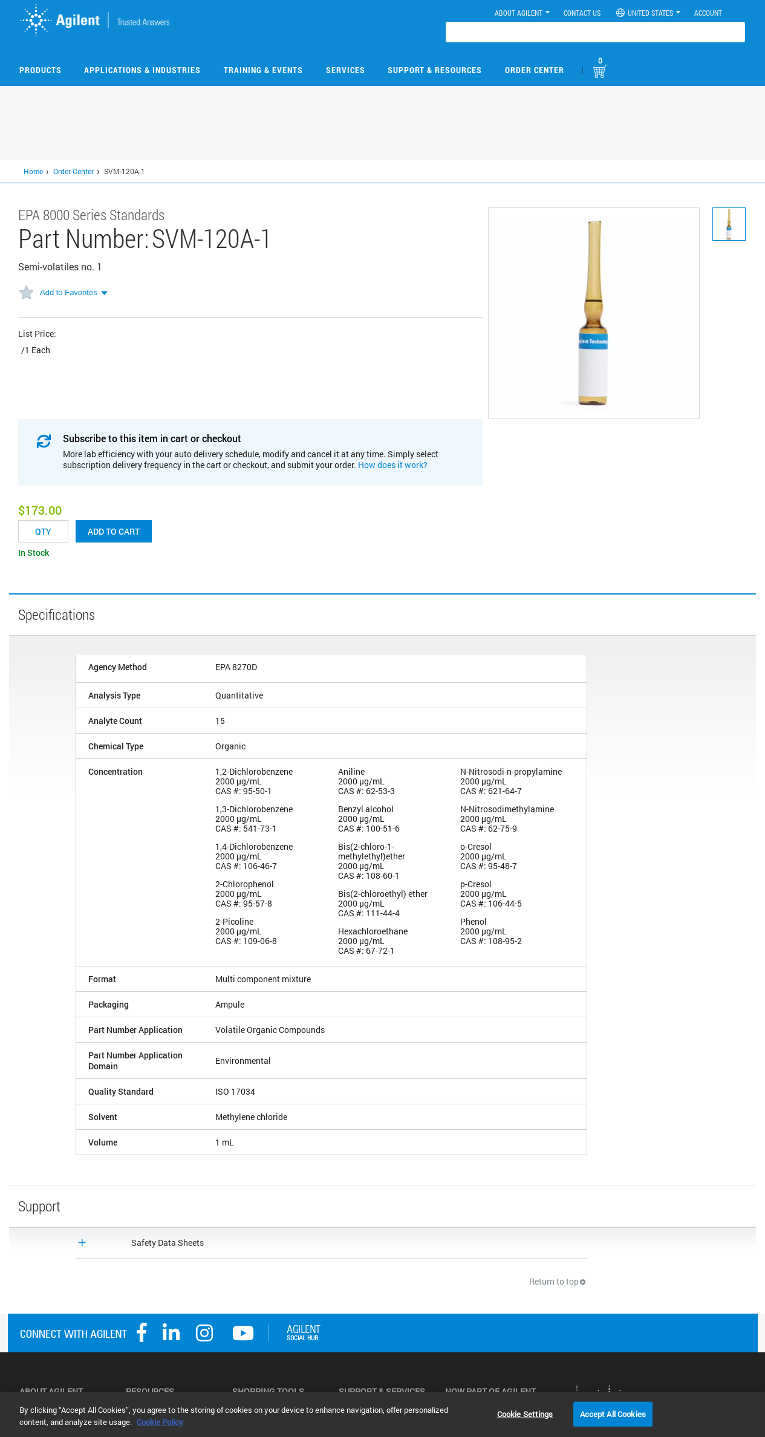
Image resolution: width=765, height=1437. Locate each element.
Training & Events (263, 70)
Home (33, 171)
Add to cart (114, 531)
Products (40, 70)
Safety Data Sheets (167, 1242)
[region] (382, 1414)
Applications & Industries (142, 70)
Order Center (534, 70)
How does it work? (393, 465)
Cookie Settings (525, 1413)
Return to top (558, 1281)
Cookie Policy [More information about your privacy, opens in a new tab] (160, 1421)
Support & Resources (435, 70)
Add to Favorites (68, 292)
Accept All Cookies (613, 1413)
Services (345, 70)
